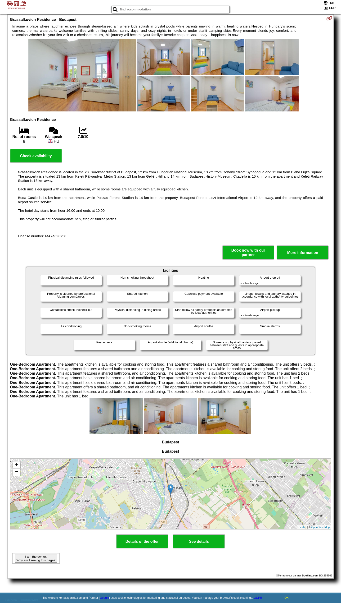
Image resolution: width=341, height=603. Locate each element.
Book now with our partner (248, 252)
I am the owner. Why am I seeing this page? (36, 558)
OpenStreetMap (320, 527)
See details (199, 541)
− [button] (16, 472)
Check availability (36, 156)
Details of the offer (142, 541)
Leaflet (302, 527)
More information (302, 253)
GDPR (258, 597)
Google (104, 597)
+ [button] (16, 465)
